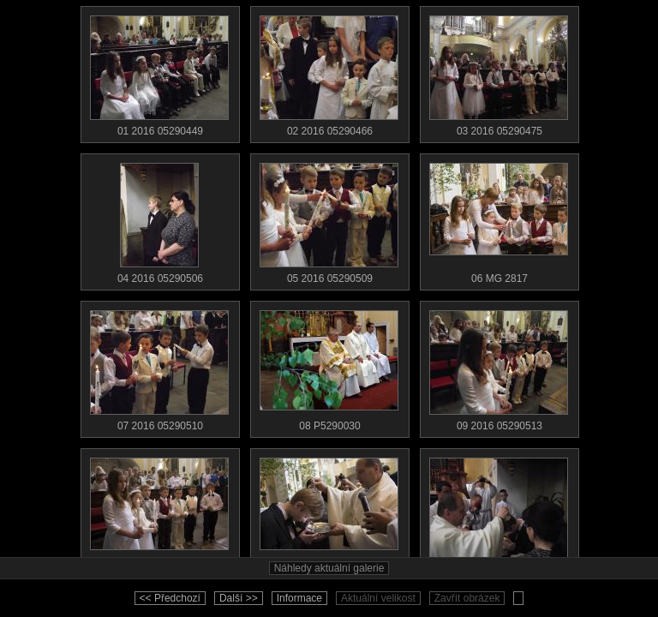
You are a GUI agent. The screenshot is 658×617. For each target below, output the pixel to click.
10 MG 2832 (159, 514)
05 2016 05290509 (329, 219)
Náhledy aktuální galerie (329, 568)
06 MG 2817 (499, 219)
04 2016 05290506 (159, 219)
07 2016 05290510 (159, 367)
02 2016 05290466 (329, 72)
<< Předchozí (170, 598)
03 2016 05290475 (499, 72)
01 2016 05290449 (159, 72)
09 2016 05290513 (499, 367)
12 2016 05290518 (499, 514)
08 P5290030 (329, 367)
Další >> (238, 598)
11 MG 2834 (329, 514)
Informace (299, 598)
